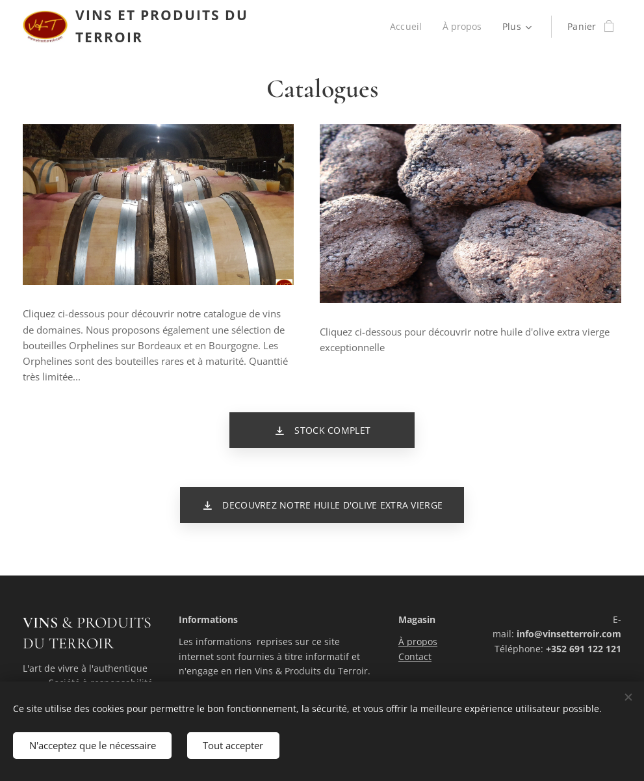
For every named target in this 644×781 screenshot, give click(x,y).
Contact (414, 656)
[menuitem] (408, 26)
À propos (417, 641)
